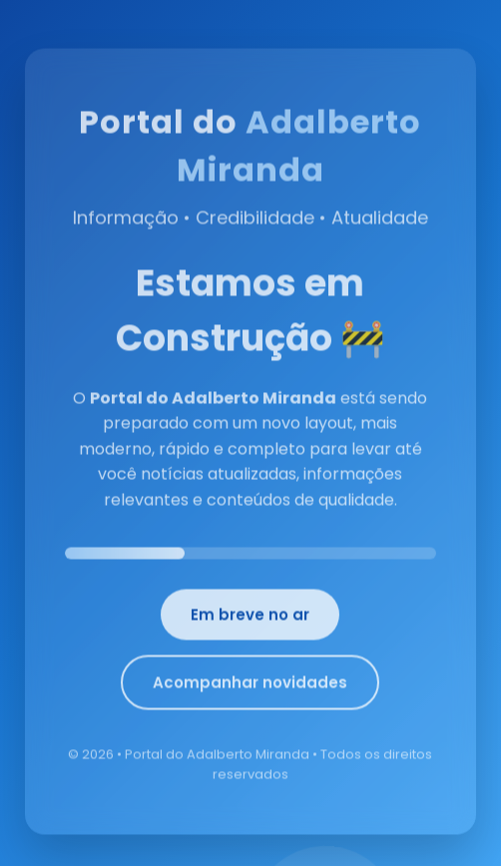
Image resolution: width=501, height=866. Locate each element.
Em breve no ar (250, 619)
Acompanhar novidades (250, 686)
